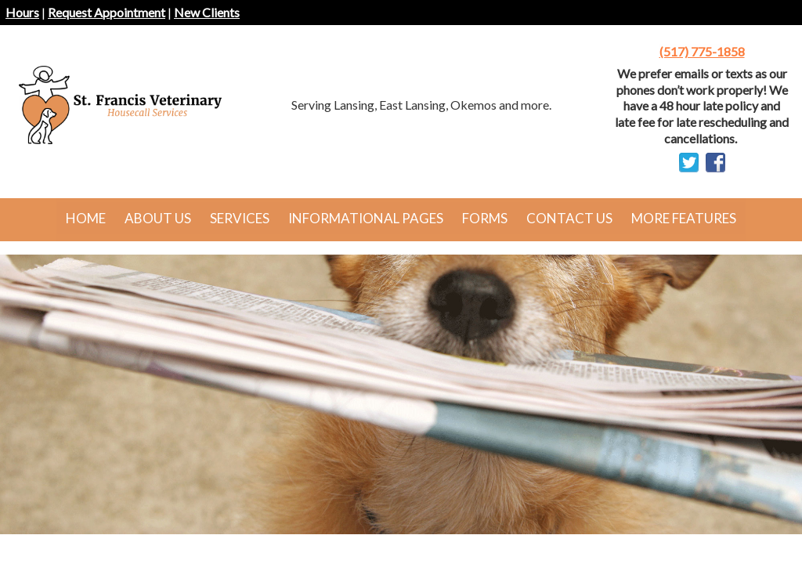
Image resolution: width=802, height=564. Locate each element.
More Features (683, 218)
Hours (22, 12)
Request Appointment (106, 12)
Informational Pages (365, 218)
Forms (485, 218)
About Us (158, 218)
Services (239, 218)
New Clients (207, 12)
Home (86, 218)
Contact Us (569, 218)
